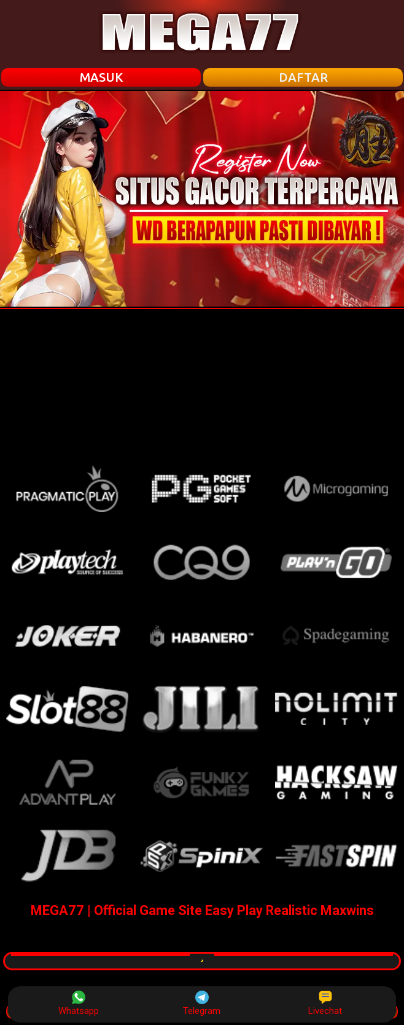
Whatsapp (78, 1003)
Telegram (201, 1003)
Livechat (325, 1003)
